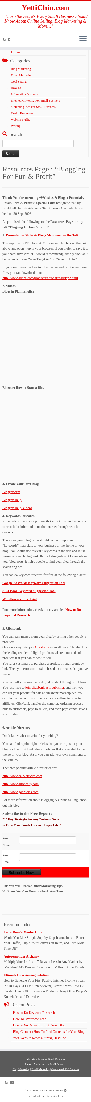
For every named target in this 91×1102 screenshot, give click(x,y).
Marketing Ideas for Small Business (45, 1058)
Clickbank (42, 647)
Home (15, 52)
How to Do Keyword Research (34, 1013)
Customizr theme (55, 1095)
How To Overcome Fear (29, 1019)
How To (16, 88)
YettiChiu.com (45, 7)
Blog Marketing (21, 69)
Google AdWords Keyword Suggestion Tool (33, 583)
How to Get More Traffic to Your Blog (39, 1025)
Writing (16, 126)
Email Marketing (21, 75)
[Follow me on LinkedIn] (10, 40)
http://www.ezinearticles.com (22, 776)
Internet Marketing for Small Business (45, 1064)
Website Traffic (20, 119)
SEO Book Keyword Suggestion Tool (29, 591)
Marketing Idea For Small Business (33, 107)
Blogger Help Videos (17, 508)
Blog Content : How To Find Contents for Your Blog (48, 1032)
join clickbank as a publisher (44, 687)
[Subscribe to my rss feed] (5, 40)
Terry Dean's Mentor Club (23, 932)
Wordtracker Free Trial (19, 599)
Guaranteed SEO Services (65, 1069)
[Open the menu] (83, 38)
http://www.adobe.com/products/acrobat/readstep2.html (40, 278)
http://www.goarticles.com (20, 792)
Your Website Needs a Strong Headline (39, 1038)
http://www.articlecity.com (20, 784)
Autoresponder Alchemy (21, 956)
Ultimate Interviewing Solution (26, 975)
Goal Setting (19, 81)
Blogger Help (12, 500)
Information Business (24, 94)
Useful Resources (22, 113)
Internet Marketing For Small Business (35, 100)
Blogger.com (11, 492)
